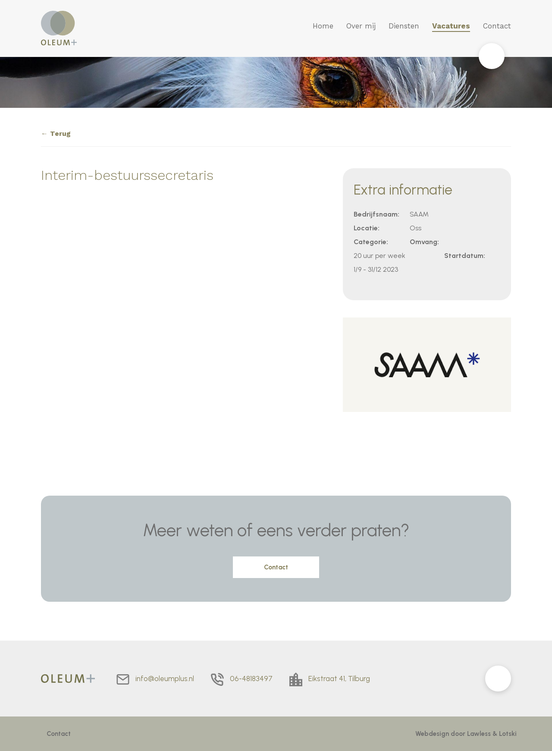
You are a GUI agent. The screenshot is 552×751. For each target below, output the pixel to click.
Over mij (361, 26)
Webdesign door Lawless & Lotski (466, 734)
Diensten (404, 26)
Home (323, 26)
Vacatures (451, 26)
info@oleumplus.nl (164, 678)
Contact (497, 26)
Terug (60, 133)
